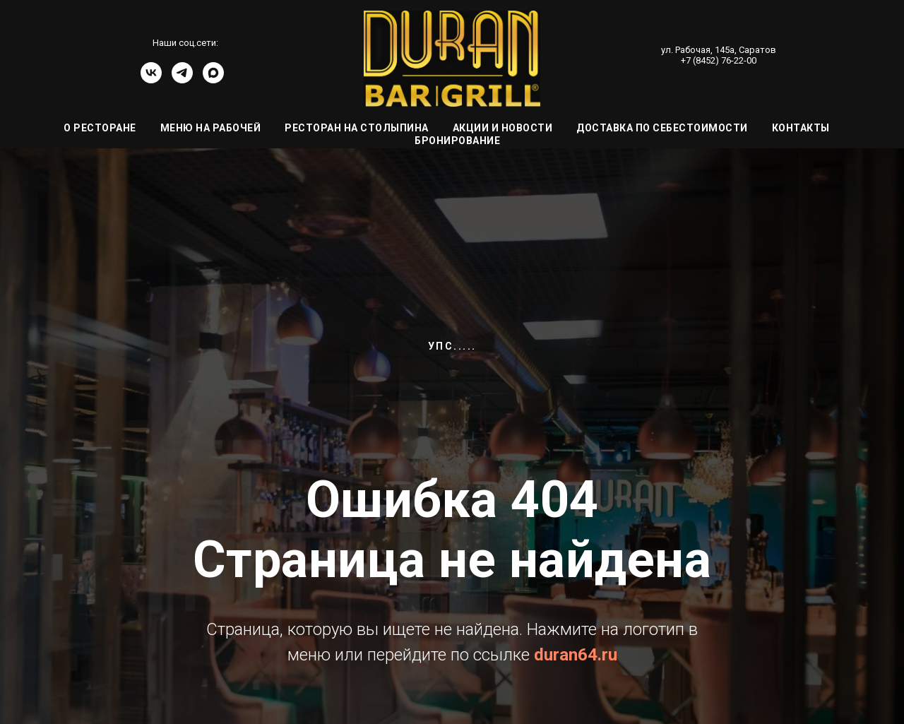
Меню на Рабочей (210, 127)
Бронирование (457, 140)
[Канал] (213, 79)
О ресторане (100, 127)
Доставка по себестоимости (662, 127)
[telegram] (182, 79)
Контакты (801, 127)
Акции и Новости (503, 127)
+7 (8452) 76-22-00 (718, 60)
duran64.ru (575, 655)
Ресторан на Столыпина (357, 127)
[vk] (151, 79)
